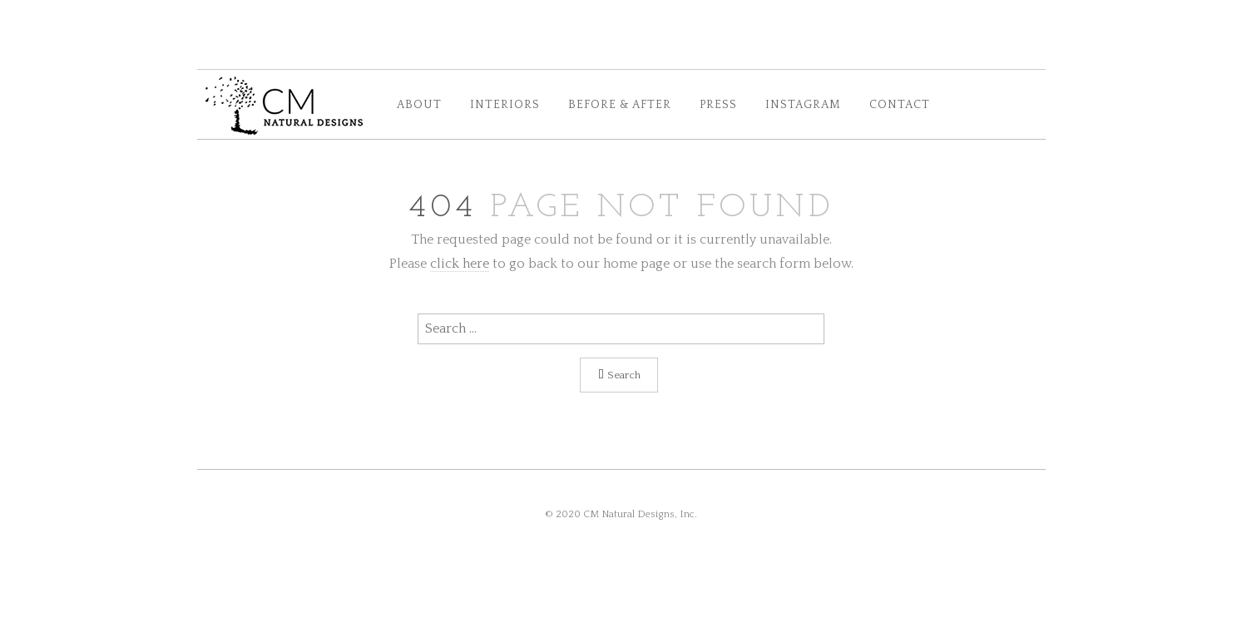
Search (619, 375)
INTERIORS (505, 105)
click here (459, 263)
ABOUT (419, 105)
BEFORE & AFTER (619, 105)
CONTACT (899, 105)
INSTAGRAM (803, 105)
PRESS (718, 105)
